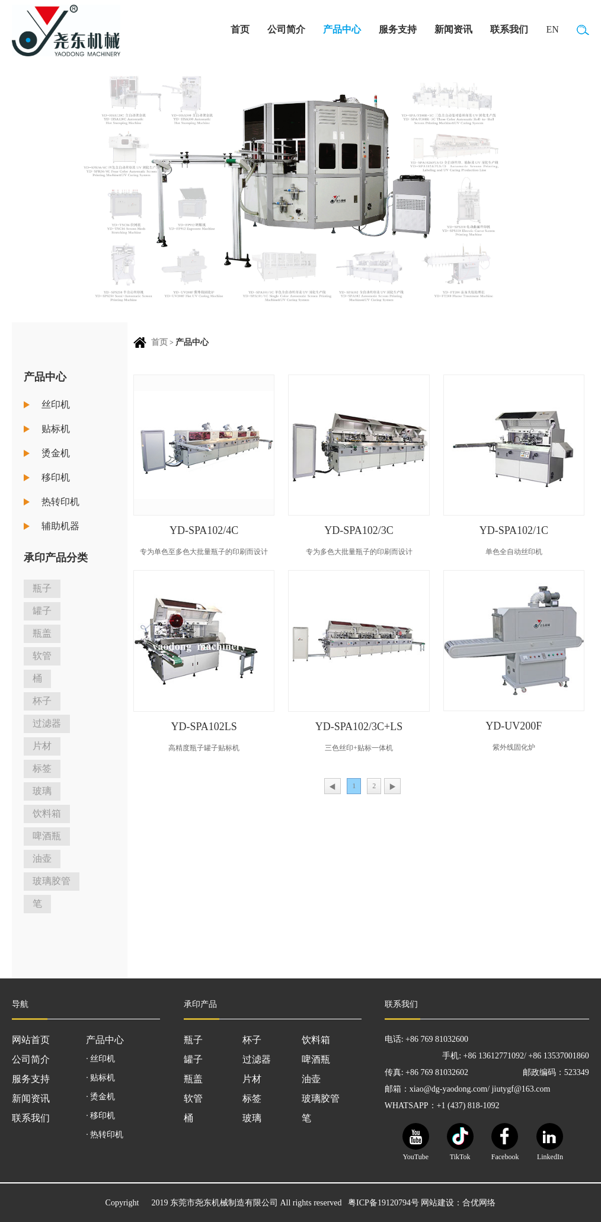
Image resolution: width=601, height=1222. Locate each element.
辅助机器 (60, 526)
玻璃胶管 (52, 881)
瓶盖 (42, 633)
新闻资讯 (453, 29)
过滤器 (47, 723)
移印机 (55, 477)
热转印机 (60, 502)
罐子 (42, 611)
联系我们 (509, 29)
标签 (42, 768)
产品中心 (342, 29)
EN (552, 29)
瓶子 (42, 588)
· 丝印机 (100, 1058)
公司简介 (286, 29)
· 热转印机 (104, 1134)
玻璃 (42, 791)
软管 (42, 656)
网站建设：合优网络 (458, 1202)
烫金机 (55, 453)
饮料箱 (47, 813)
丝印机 (55, 404)
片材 (42, 746)
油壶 (42, 858)
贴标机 (55, 429)
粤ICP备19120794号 (383, 1202)
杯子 (42, 701)
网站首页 (31, 1040)
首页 (240, 29)
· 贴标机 (100, 1077)
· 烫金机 (100, 1096)
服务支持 (398, 29)
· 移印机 (100, 1115)
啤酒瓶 (47, 836)
